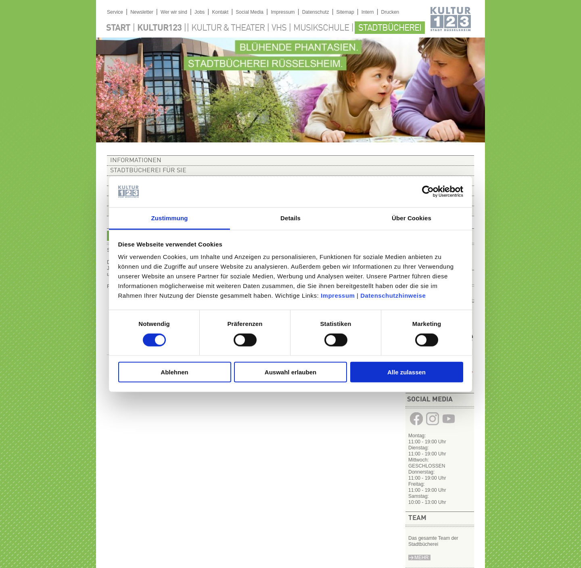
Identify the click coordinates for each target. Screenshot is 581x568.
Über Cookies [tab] (411, 218)
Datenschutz (315, 12)
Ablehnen (174, 372)
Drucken (390, 12)
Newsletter (141, 12)
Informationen (135, 160)
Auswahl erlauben (290, 372)
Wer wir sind (174, 12)
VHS (279, 28)
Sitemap (345, 12)
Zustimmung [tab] (169, 218)
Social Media (249, 12)
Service (115, 12)
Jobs (199, 12)
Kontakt (220, 12)
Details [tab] (290, 218)
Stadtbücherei (389, 28)
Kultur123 (159, 28)
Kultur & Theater (228, 28)
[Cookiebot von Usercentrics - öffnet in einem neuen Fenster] (428, 192)
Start (118, 28)
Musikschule (321, 28)
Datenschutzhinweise (393, 295)
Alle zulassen (406, 372)
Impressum (338, 295)
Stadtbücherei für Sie (148, 170)
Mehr (421, 557)
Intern (368, 12)
